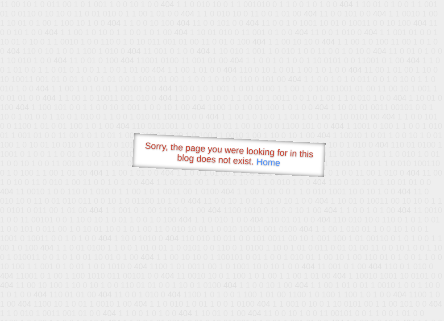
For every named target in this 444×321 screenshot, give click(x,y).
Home (268, 162)
